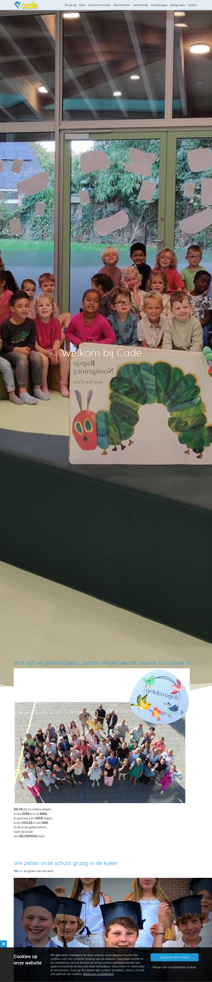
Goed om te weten (99, 5)
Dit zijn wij (70, 5)
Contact (192, 5)
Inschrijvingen (159, 5)
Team (82, 5)
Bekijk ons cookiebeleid (98, 974)
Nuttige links (177, 5)
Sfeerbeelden (121, 5)
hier (21, 871)
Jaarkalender (140, 5)
